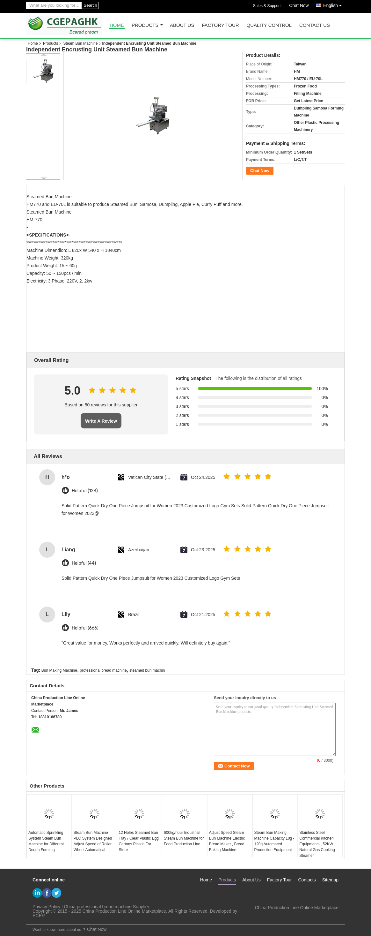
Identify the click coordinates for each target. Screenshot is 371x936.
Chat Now (299, 5)
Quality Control (269, 25)
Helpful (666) (85, 628)
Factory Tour (220, 25)
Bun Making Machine (59, 670)
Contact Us (314, 25)
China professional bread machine (98, 906)
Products (145, 25)
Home (117, 25)
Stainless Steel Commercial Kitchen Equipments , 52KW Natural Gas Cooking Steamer (317, 844)
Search (90, 5)
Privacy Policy (46, 906)
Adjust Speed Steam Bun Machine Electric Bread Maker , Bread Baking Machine (227, 841)
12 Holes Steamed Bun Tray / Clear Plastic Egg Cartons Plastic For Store (139, 841)
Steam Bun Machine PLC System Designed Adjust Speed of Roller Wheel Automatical (93, 841)
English (334, 4)
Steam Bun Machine (80, 43)
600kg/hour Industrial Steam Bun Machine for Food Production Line (184, 838)
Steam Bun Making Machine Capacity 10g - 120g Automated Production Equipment (274, 841)
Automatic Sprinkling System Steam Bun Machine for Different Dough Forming (46, 841)
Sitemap (330, 879)
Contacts (307, 879)
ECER (39, 915)
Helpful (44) (84, 563)
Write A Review (101, 421)
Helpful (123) (85, 491)
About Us (182, 25)
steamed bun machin (147, 670)
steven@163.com (321, 914)
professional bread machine (103, 670)
